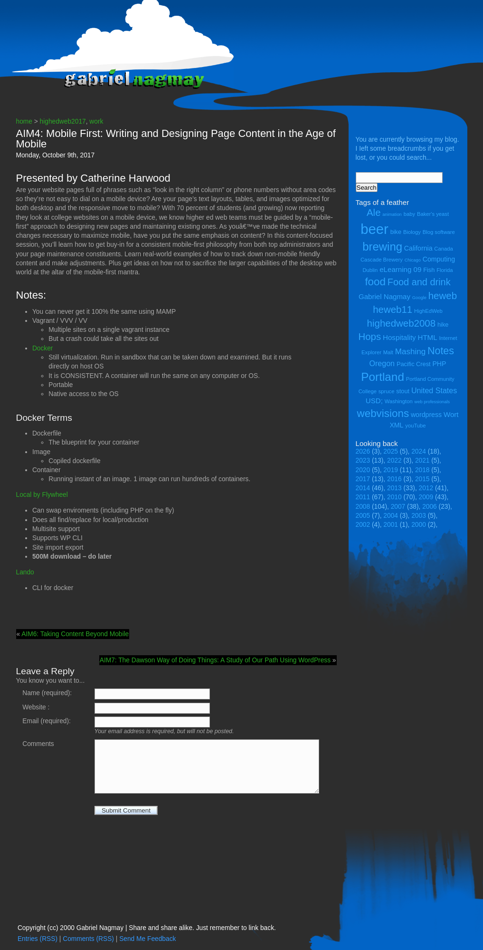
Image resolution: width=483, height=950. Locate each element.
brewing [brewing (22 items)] (382, 246)
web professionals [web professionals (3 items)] (432, 401)
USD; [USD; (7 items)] (374, 401)
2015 (422, 479)
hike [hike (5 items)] (442, 324)
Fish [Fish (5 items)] (429, 269)
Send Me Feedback (147, 938)
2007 (398, 506)
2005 (363, 515)
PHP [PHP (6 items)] (439, 364)
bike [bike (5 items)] (395, 231)
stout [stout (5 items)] (402, 391)
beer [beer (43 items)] (374, 229)
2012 (426, 488)
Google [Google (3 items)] (419, 297)
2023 (363, 460)
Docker (42, 348)
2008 (363, 506)
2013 (394, 488)
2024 (418, 451)
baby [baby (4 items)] (409, 214)
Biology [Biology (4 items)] (412, 232)
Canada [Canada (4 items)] (443, 249)
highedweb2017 (63, 121)
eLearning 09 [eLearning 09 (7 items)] (400, 269)
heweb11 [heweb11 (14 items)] (392, 309)
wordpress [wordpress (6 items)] (426, 414)
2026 (363, 451)
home (24, 121)
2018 (422, 470)
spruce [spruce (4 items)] (387, 391)
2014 (363, 488)
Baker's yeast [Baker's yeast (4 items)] (433, 214)
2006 (429, 506)
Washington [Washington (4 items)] (399, 401)
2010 (394, 497)
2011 (363, 497)
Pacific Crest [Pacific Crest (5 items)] (414, 364)
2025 (390, 451)
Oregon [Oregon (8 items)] (382, 363)
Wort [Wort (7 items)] (451, 414)
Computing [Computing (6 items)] (439, 259)
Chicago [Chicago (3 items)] (413, 260)
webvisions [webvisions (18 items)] (383, 413)
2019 (390, 470)
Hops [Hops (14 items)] (369, 336)
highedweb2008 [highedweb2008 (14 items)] (401, 323)
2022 (394, 460)
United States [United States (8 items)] (434, 390)
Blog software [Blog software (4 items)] (439, 232)
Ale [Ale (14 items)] (374, 212)
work (96, 121)
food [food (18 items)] (375, 282)
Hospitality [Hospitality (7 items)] (399, 337)
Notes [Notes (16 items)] (440, 351)
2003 (418, 515)
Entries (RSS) (37, 938)
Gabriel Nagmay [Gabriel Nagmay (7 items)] (384, 296)
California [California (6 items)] (418, 248)
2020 (363, 470)
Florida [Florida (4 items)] (444, 270)
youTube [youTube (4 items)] (415, 425)
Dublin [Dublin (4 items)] (370, 270)
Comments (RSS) (88, 938)
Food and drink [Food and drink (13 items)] (419, 282)
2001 (390, 524)
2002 (363, 524)
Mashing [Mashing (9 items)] (410, 351)
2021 (422, 460)
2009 (426, 497)
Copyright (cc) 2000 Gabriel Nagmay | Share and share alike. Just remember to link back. (147, 927)
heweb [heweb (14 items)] (442, 295)
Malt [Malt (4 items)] (388, 352)
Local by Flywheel (42, 494)
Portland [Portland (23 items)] (382, 376)
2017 (363, 479)
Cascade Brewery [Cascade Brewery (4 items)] (381, 259)
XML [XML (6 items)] (396, 425)
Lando (25, 572)
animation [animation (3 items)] (391, 214)
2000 (418, 524)
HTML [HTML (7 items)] (427, 337)
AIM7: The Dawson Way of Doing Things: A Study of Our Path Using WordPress (215, 660)
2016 (394, 479)
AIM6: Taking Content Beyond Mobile (75, 634)
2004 (390, 515)
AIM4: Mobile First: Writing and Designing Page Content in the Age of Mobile (176, 138)
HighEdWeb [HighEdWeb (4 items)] (428, 311)
